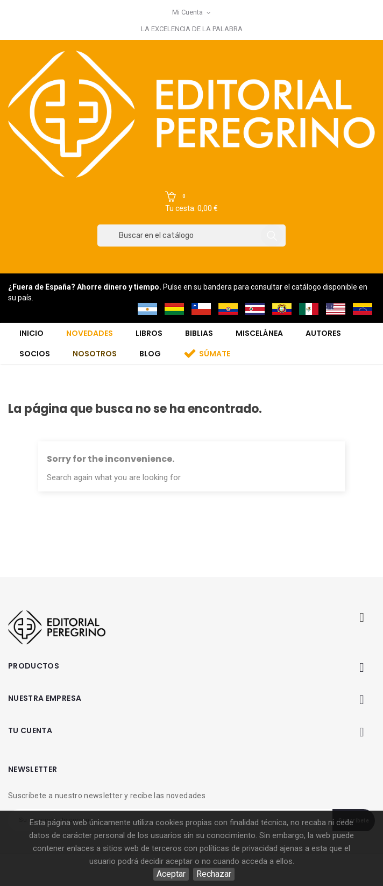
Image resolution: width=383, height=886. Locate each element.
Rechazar (213, 874)
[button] (191, 202)
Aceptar (171, 874)
